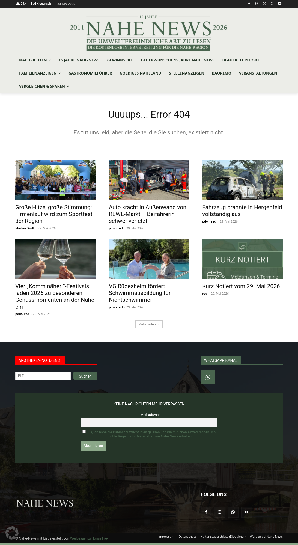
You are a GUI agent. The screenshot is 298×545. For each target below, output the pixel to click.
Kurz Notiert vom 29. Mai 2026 (241, 288)
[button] (12, 533)
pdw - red (116, 230)
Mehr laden (149, 326)
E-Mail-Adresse (149, 416)
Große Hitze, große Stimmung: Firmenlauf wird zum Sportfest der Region (54, 216)
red (204, 295)
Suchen (85, 378)
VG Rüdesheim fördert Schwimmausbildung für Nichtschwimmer (140, 295)
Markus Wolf (24, 230)
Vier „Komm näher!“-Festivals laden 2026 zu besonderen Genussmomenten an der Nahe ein (54, 298)
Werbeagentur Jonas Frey (89, 540)
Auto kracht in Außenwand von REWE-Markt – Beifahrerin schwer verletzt (147, 216)
